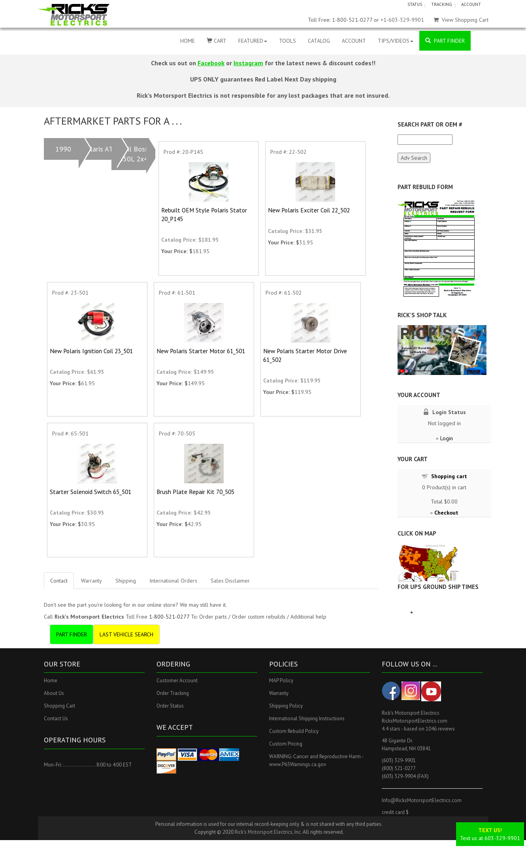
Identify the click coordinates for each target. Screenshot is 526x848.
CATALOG (319, 40)
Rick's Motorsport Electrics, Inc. (268, 832)
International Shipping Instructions (307, 718)
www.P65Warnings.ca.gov (297, 764)
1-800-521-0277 (169, 616)
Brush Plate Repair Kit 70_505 (195, 492)
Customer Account (177, 680)
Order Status (170, 705)
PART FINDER (445, 40)
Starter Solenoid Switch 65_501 (90, 492)
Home (50, 680)
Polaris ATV (99, 148)
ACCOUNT (471, 4)
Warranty (91, 580)
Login (446, 438)
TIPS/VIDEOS (395, 40)
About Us (54, 693)
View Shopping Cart (461, 19)
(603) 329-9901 (399, 760)
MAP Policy (281, 680)
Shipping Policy (286, 705)
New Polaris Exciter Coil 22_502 (309, 210)
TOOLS (287, 40)
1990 (63, 148)
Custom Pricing (285, 743)
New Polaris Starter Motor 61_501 (200, 351)
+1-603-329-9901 (402, 19)
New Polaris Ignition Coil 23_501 (91, 351)
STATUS (414, 4)
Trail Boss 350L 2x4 (133, 154)
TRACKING (441, 4)
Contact (59, 580)
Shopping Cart (59, 705)
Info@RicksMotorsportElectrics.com (422, 800)
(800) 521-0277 (399, 768)
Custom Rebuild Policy (294, 731)
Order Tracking (172, 693)
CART (216, 40)
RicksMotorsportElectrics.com (414, 720)
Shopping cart (449, 476)
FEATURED (252, 40)
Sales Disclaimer (230, 580)
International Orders (173, 580)
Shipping (125, 580)
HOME (187, 40)
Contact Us (56, 718)
